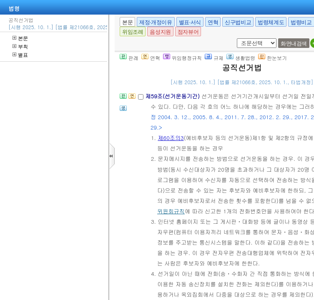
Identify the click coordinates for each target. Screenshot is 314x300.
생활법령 (240, 57)
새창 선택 (235, 38)
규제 (214, 57)
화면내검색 (294, 43)
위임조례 (132, 32)
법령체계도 (271, 22)
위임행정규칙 (182, 57)
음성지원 (160, 32)
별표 (20, 54)
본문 (20, 38)
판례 (129, 57)
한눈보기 (272, 57)
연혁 (213, 22)
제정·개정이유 (155, 22)
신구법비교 (238, 22)
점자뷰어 (188, 32)
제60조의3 (170, 138)
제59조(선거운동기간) (173, 96)
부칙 (20, 46)
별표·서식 (190, 22)
